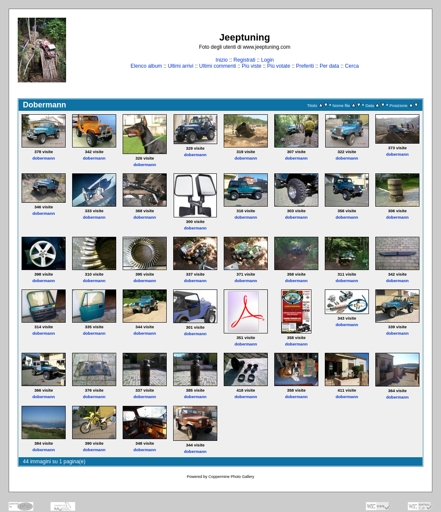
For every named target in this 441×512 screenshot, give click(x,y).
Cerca (352, 66)
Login (267, 60)
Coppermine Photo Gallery (231, 476)
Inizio (222, 60)
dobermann (43, 158)
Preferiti (305, 66)
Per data (329, 66)
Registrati (244, 60)
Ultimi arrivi (180, 66)
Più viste (251, 66)
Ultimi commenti (217, 66)
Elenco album (146, 66)
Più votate (278, 66)
